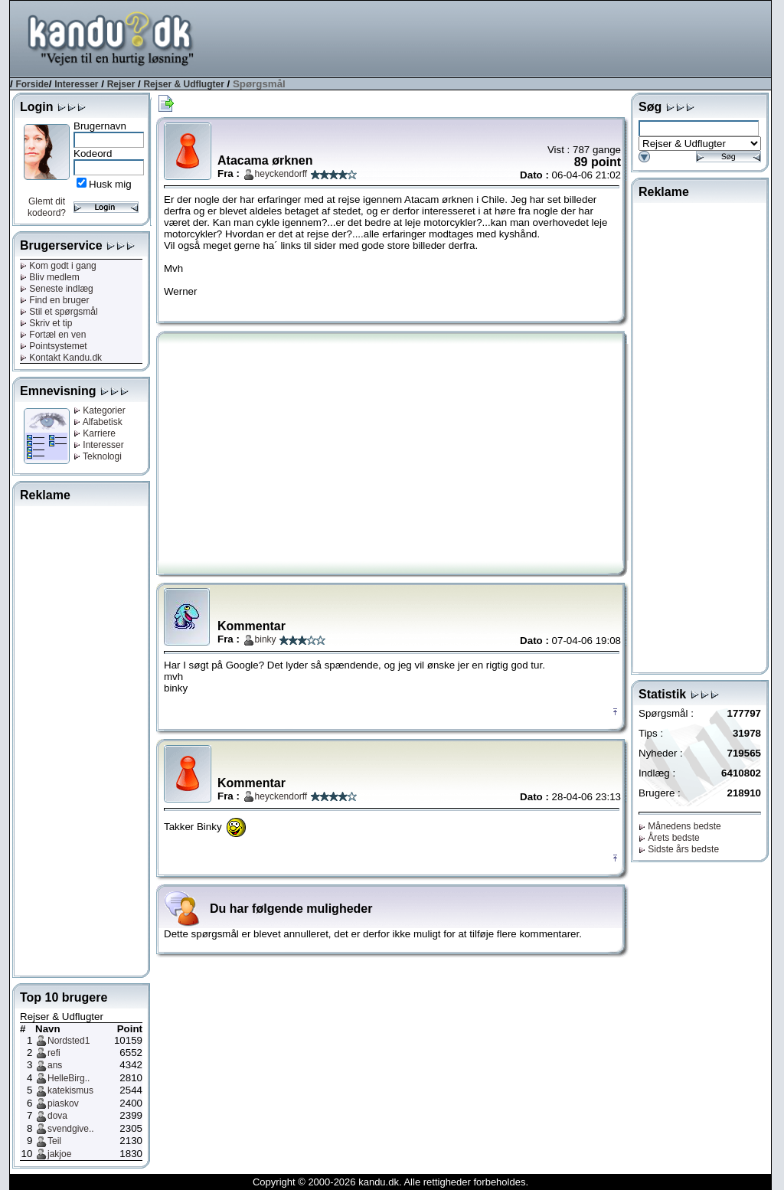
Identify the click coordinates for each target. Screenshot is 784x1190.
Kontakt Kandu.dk (61, 357)
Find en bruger (54, 300)
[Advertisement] (492, 37)
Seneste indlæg (56, 288)
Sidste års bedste (679, 849)
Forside (31, 84)
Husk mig (110, 184)
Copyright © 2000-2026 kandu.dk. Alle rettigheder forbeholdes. (390, 1182)
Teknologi (98, 456)
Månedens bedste (680, 826)
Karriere (95, 433)
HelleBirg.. (68, 1078)
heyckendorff (281, 173)
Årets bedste (669, 837)
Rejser (121, 84)
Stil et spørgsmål (59, 311)
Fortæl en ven (53, 334)
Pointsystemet (53, 346)
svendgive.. (70, 1128)
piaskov (63, 1103)
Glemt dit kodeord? (47, 207)
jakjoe (59, 1154)
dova (57, 1115)
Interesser (76, 84)
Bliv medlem (50, 277)
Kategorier (100, 410)
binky (265, 639)
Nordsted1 (68, 1040)
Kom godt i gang (58, 265)
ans (54, 1065)
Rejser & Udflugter (183, 84)
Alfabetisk (98, 422)
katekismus (70, 1090)
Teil (54, 1141)
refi (53, 1053)
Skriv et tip (46, 323)
